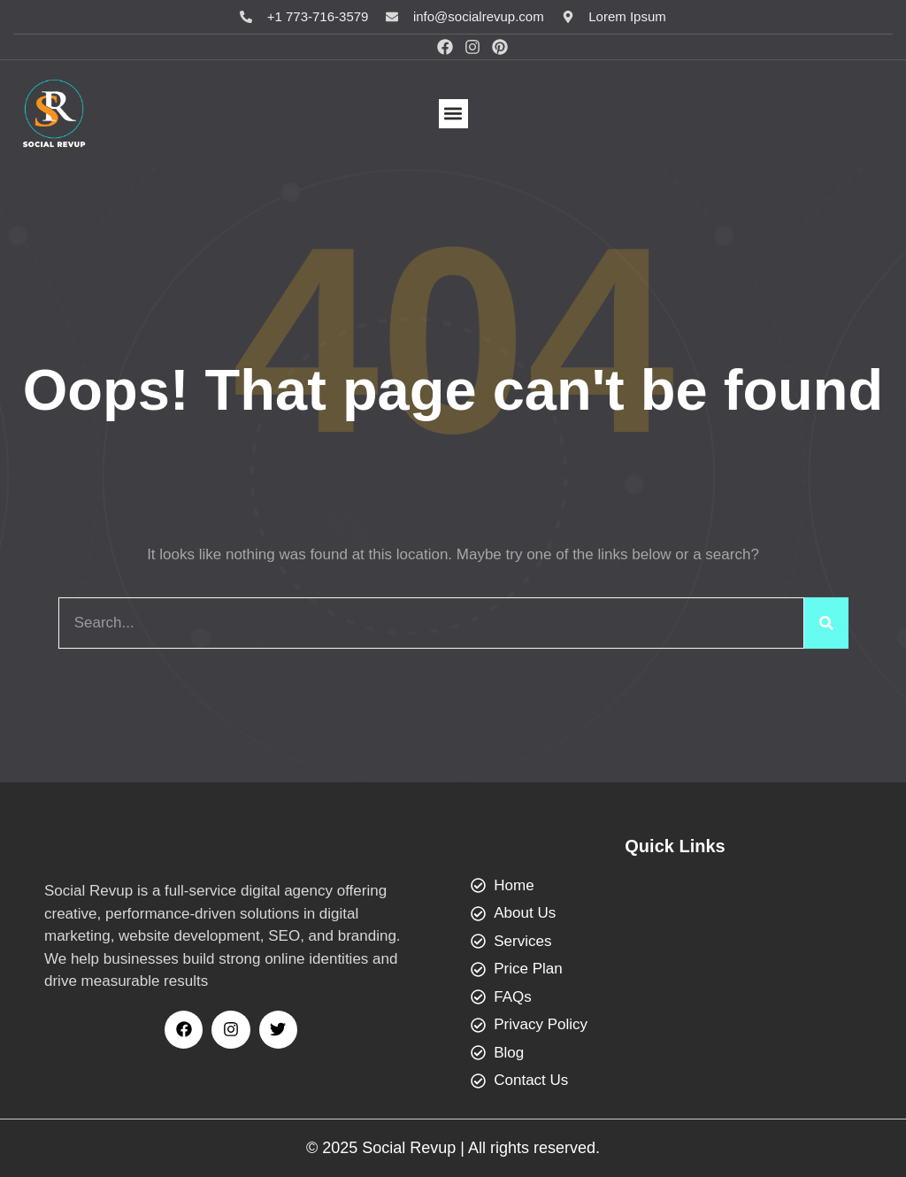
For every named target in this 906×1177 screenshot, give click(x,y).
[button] (453, 113)
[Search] (826, 623)
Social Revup (409, 1148)
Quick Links (675, 846)
